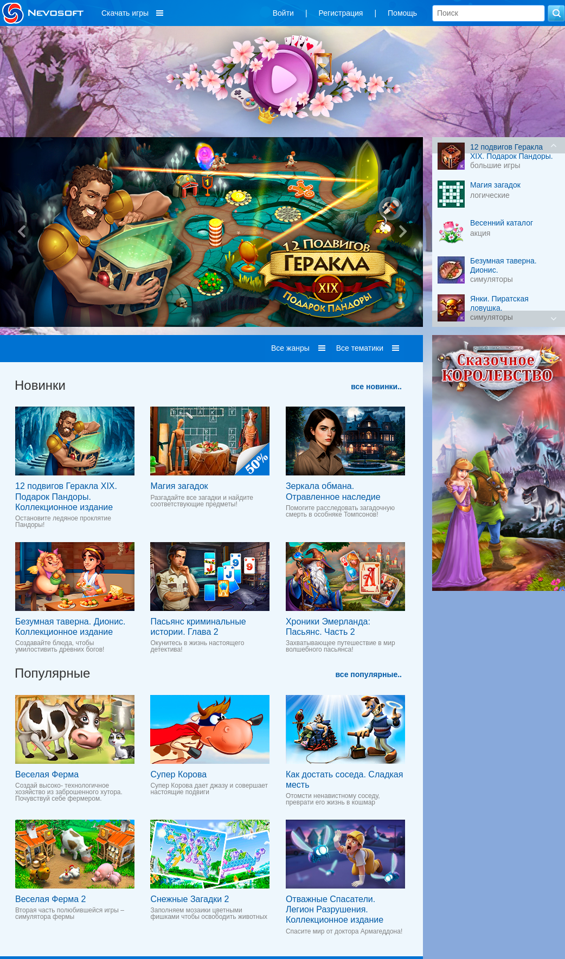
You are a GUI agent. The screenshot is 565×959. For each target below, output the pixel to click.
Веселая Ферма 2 (50, 899)
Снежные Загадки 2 (189, 899)
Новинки (40, 385)
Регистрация (341, 13)
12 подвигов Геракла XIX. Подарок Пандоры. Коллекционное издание (66, 496)
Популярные (52, 673)
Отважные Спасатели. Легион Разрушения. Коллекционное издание (334, 909)
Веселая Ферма (47, 774)
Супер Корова (178, 774)
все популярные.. (369, 674)
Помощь (402, 13)
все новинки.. (376, 386)
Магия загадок (179, 486)
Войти (283, 13)
